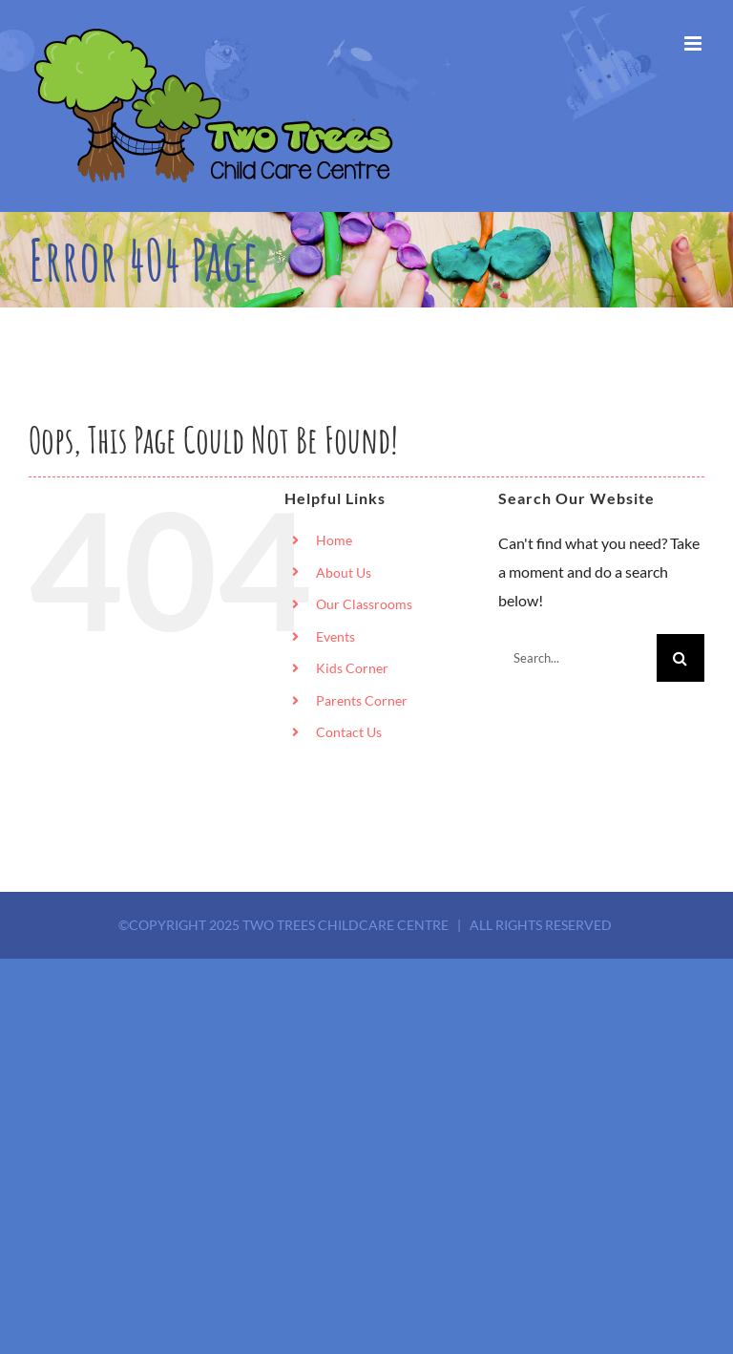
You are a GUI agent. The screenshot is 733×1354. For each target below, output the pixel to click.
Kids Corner (352, 668)
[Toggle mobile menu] (694, 43)
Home (334, 540)
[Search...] (577, 658)
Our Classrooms (364, 604)
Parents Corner (362, 700)
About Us (343, 572)
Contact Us (349, 732)
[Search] (680, 658)
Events (335, 636)
